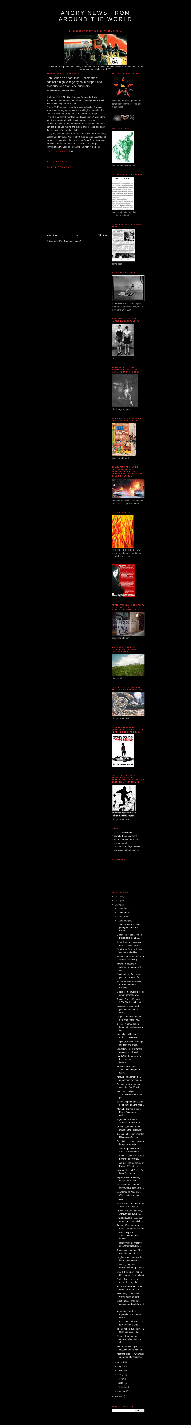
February (122, 1387)
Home (77, 235)
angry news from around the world (96, 16)
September (123, 921)
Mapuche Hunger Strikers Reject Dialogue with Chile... (129, 1112)
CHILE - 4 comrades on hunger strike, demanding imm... (130, 1027)
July (120, 1366)
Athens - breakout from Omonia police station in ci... (129, 1339)
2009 (117, 1396)
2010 (117, 905)
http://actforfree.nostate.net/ (124, 836)
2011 (117, 900)
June (120, 1370)
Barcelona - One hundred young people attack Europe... (128, 927)
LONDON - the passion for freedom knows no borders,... (129, 1059)
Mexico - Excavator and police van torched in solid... (128, 1009)
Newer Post (52, 235)
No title (120, 1199)
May (120, 1374)
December (123, 908)
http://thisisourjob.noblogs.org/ (126, 850)
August (120, 1362)
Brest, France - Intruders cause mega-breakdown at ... (130, 1304)
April (119, 1379)
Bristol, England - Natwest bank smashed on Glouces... (129, 984)
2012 (117, 896)
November (123, 912)
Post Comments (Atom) (70, 241)
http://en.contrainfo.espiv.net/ (125, 839)
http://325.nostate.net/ (122, 832)
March (121, 1383)
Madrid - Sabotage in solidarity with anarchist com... (129, 967)
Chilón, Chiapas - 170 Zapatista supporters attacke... (127, 1235)
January (122, 1391)
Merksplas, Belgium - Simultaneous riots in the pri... (129, 1094)
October (122, 916)
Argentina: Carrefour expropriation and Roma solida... (129, 1314)
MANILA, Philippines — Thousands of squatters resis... (129, 1069)
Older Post (102, 235)
